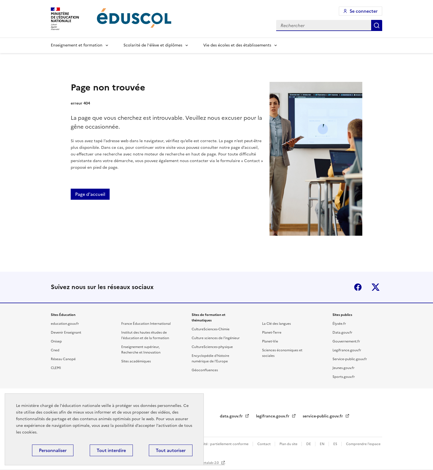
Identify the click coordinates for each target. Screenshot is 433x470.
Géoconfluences (205, 370)
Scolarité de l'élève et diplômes (152, 45)
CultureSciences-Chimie (210, 329)
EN (322, 444)
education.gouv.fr (65, 323)
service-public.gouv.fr (323, 416)
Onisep (56, 341)
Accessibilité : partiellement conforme (218, 444)
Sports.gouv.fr (343, 376)
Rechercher (376, 25)
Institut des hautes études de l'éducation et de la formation (145, 335)
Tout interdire (111, 450)
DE (309, 444)
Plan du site (288, 444)
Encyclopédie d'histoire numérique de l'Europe (210, 358)
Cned (55, 350)
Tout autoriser (171, 450)
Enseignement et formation (76, 45)
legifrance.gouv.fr (273, 416)
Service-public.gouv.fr (349, 359)
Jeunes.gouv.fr (343, 367)
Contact (264, 444)
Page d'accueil (90, 194)
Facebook (358, 287)
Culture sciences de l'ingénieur (216, 338)
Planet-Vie (270, 341)
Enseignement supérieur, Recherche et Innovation (140, 349)
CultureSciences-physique (212, 346)
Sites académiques (136, 361)
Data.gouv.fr (342, 332)
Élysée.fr (339, 323)
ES (335, 444)
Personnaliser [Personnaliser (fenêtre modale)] (53, 450)
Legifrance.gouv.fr (346, 350)
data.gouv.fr (232, 416)
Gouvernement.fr (346, 341)
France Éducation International (146, 323)
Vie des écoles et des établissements (237, 45)
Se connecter (363, 11)
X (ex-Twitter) (375, 287)
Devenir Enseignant (66, 332)
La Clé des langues (276, 323)
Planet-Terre (271, 332)
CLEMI (56, 367)
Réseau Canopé (63, 359)
